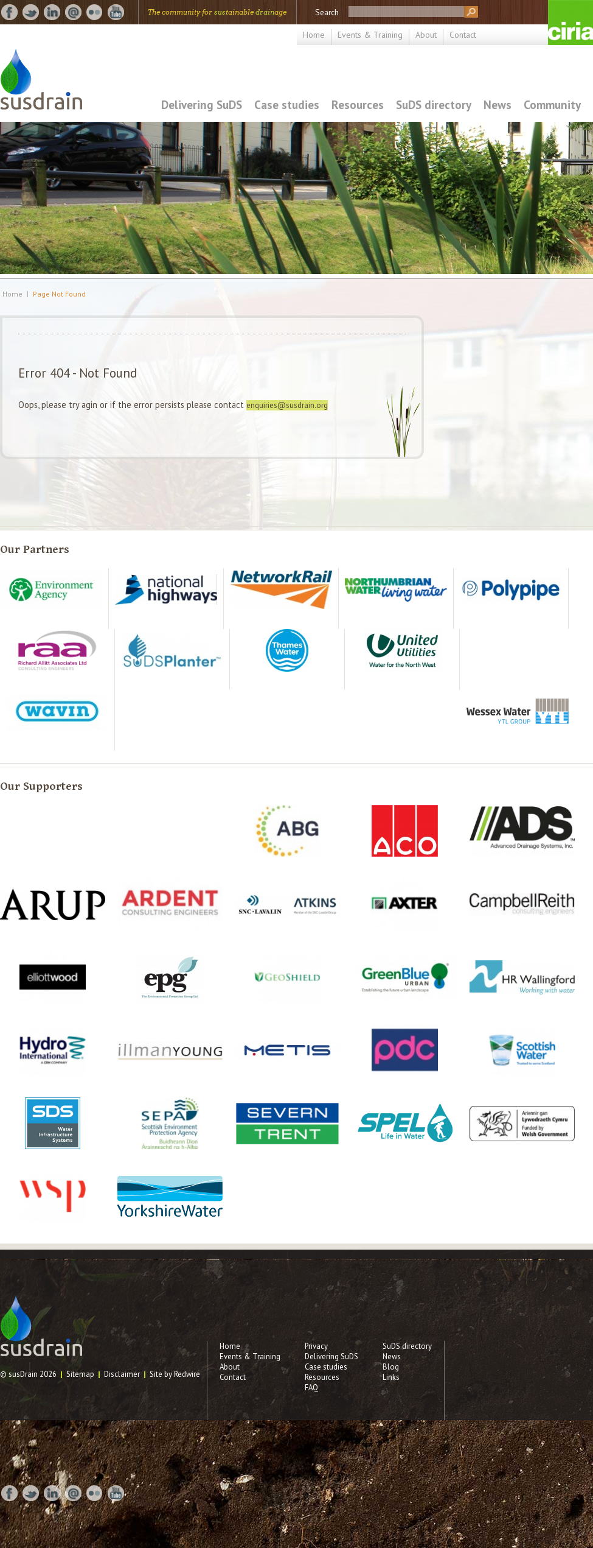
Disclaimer (122, 1374)
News (498, 104)
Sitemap (80, 1374)
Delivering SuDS (201, 104)
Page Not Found (59, 294)
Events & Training (370, 34)
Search (327, 12)
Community (552, 104)
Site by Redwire (175, 1374)
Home (314, 34)
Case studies (286, 104)
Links (391, 1377)
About (426, 34)
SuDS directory (433, 104)
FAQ (311, 1387)
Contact (462, 34)
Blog (391, 1367)
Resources (357, 104)
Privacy (316, 1346)
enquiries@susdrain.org (287, 405)
